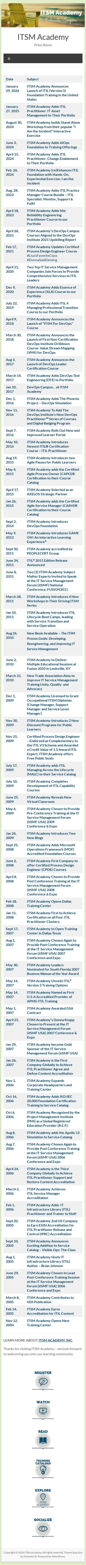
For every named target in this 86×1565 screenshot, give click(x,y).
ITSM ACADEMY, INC (55, 1340)
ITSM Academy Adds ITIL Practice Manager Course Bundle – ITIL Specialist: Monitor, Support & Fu (53, 196)
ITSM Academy (43, 37)
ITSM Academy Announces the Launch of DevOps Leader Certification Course (50, 363)
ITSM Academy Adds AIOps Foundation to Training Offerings (52, 144)
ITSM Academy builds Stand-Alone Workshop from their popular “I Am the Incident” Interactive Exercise (53, 128)
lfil (33, 203)
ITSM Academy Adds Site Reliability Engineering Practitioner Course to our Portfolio (47, 217)
